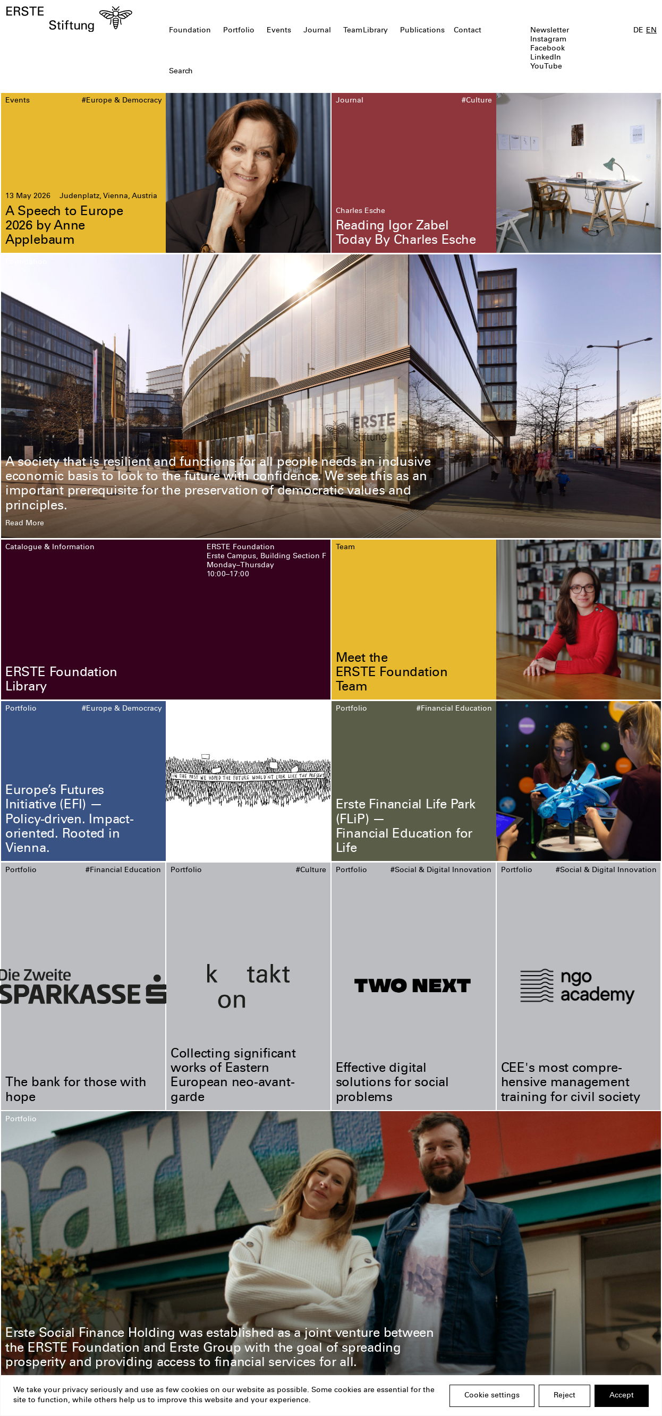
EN (651, 31)
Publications (422, 31)
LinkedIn (545, 58)
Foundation (190, 31)
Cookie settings (492, 1396)
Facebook (547, 49)
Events (279, 31)
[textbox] (278, 71)
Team (352, 31)
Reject (564, 1396)
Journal (317, 31)
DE (638, 31)
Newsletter (549, 31)
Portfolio (238, 31)
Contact (467, 31)
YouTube (546, 67)
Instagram (548, 40)
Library (375, 31)
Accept (621, 1396)
